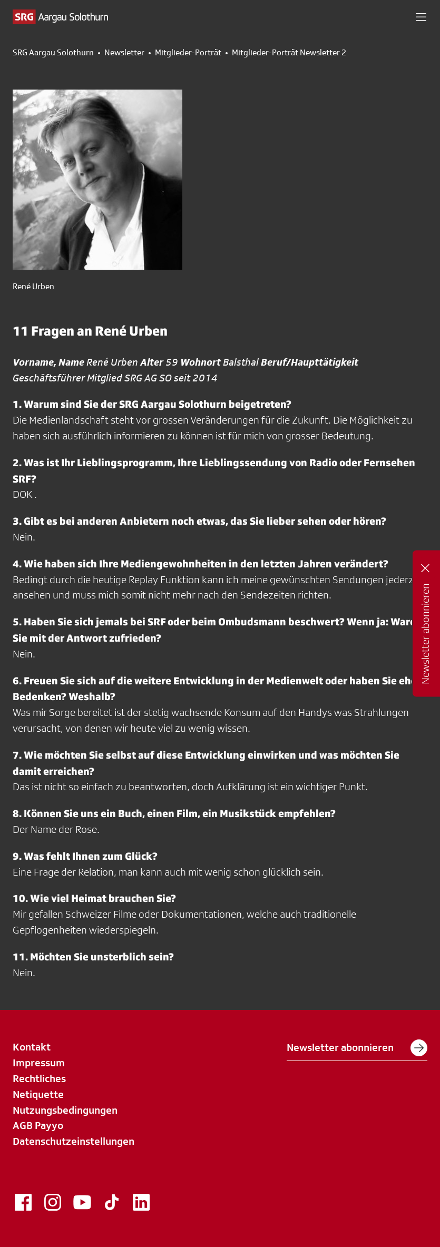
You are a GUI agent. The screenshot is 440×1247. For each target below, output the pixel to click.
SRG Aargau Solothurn (53, 52)
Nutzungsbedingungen (65, 1110)
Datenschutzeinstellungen (73, 1141)
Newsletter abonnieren (357, 1047)
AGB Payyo (38, 1125)
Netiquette (38, 1094)
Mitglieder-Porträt (188, 52)
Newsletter (124, 52)
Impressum (39, 1062)
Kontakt (32, 1047)
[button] (421, 17)
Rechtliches (39, 1078)
